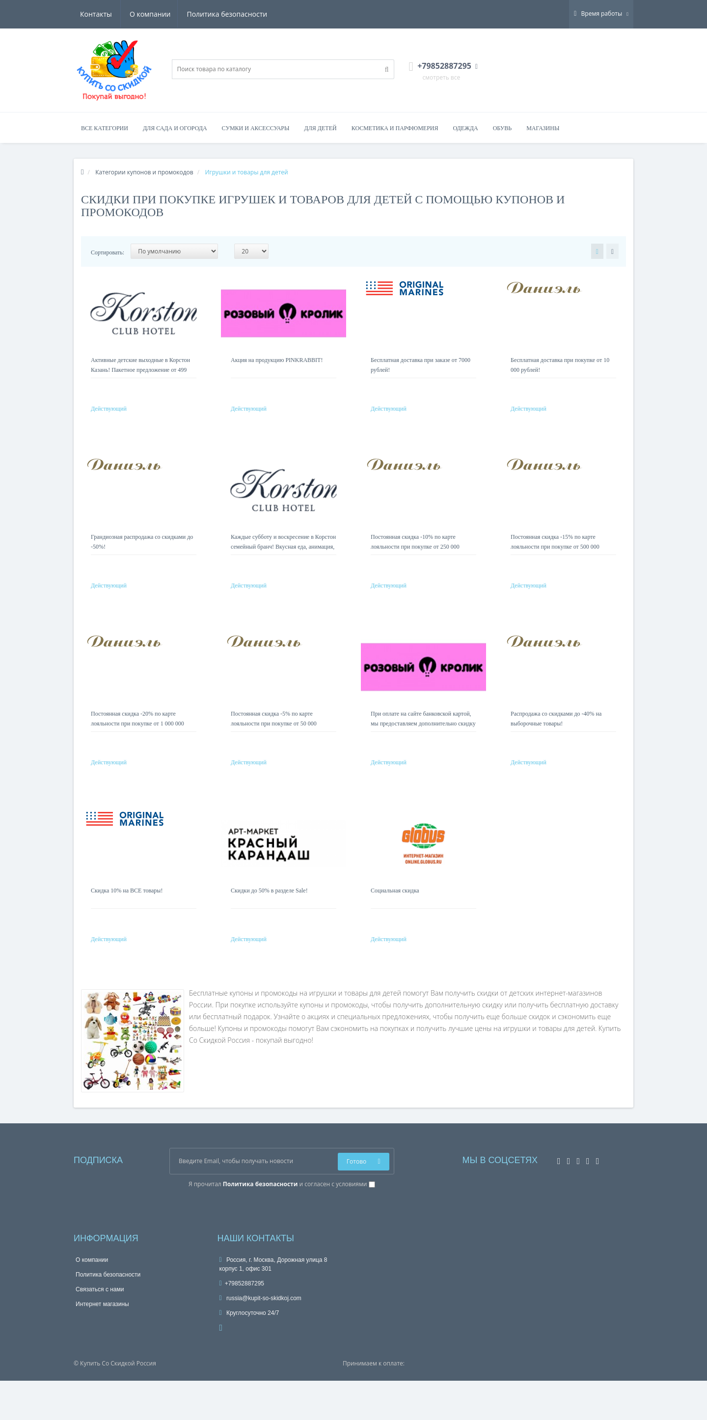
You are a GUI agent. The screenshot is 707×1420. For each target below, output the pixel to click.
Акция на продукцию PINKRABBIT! (277, 360)
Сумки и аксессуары (256, 128)
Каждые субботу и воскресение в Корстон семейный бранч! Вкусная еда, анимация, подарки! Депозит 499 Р (283, 556)
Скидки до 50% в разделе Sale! (269, 920)
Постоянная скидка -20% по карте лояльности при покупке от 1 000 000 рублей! (137, 743)
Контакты (253, 14)
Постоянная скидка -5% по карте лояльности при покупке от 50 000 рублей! (274, 743)
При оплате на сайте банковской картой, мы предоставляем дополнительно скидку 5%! (423, 743)
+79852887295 (242, 1322)
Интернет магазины (102, 1343)
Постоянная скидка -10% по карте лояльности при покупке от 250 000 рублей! (415, 556)
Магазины (542, 128)
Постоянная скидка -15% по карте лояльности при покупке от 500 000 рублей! (555, 556)
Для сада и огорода (175, 128)
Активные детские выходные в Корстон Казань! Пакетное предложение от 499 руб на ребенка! (140, 370)
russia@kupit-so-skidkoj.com (260, 1337)
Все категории (104, 128)
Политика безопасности (179, 14)
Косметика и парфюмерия (395, 128)
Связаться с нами (100, 1328)
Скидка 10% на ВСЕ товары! (127, 920)
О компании (100, 14)
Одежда (465, 128)
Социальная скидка (395, 920)
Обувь (502, 128)
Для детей (320, 128)
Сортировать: (107, 252)
